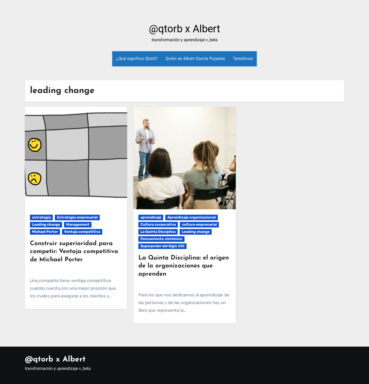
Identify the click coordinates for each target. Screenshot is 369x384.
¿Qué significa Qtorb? (137, 58)
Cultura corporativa (158, 224)
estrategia (41, 217)
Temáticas (243, 58)
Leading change (46, 224)
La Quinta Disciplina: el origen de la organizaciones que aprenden (183, 266)
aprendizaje (150, 217)
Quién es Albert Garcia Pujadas (195, 58)
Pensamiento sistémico (161, 239)
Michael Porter (45, 232)
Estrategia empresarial (77, 217)
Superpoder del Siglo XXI (162, 246)
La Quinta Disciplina (158, 232)
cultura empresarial (199, 224)
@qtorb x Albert (184, 29)
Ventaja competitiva (82, 232)
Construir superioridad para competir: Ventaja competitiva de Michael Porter (74, 252)
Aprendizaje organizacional (191, 217)
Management (77, 224)
